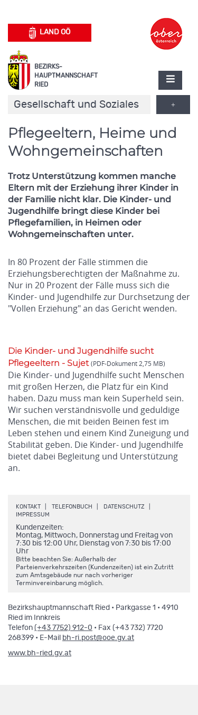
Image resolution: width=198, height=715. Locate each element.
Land (50, 32)
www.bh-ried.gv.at (39, 653)
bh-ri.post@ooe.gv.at (98, 638)
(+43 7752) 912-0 (63, 628)
